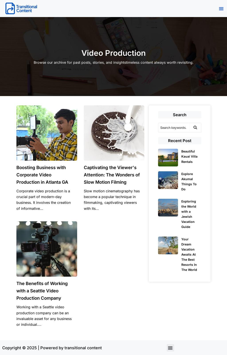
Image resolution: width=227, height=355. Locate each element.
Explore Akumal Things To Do (189, 181)
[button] (221, 8)
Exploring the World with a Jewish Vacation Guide (188, 214)
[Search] (174, 128)
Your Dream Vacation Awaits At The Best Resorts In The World (189, 254)
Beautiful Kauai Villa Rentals (189, 156)
